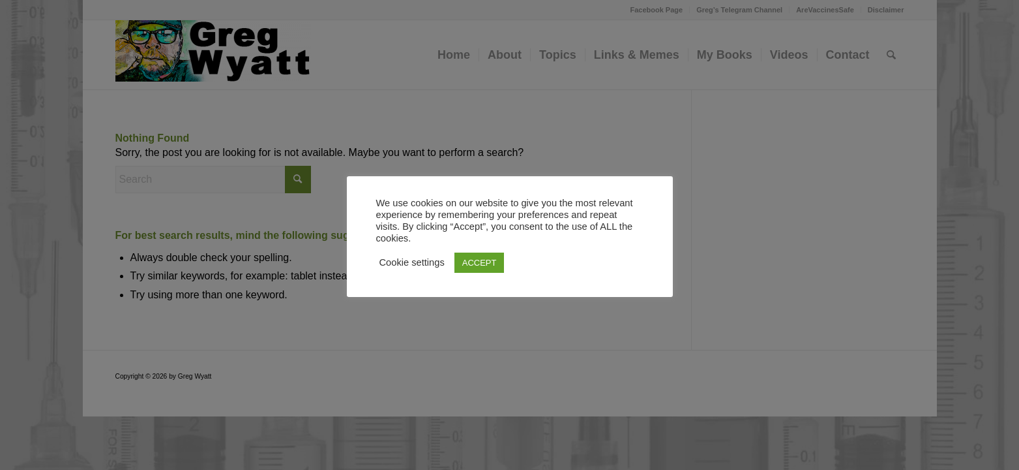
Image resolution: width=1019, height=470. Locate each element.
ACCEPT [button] (479, 263)
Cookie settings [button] (412, 262)
